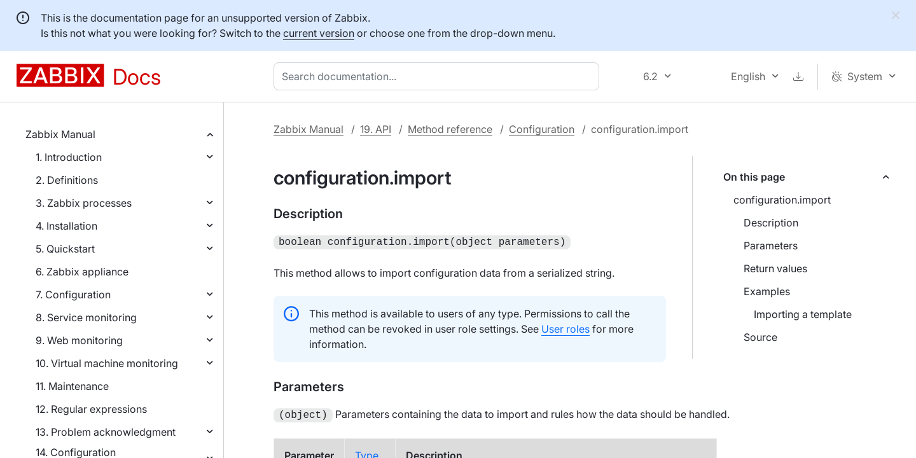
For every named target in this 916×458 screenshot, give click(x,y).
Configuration (541, 129)
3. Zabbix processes (84, 203)
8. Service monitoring (86, 317)
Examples (767, 291)
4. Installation (66, 225)
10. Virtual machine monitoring (107, 363)
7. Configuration (73, 294)
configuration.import (782, 199)
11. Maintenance (72, 386)
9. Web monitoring (79, 340)
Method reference (450, 129)
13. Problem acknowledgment (106, 432)
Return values (775, 268)
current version (318, 33)
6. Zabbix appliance (82, 271)
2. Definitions (67, 180)
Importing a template (803, 314)
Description (771, 222)
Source (760, 337)
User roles (565, 327)
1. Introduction (69, 157)
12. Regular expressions (91, 409)
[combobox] (439, 76)
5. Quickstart (65, 248)
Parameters (771, 245)
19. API (375, 129)
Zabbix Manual (60, 134)
